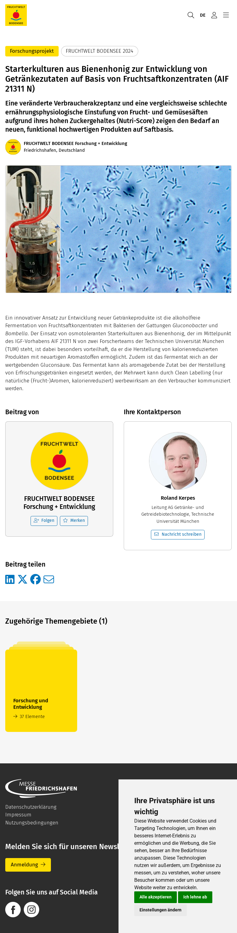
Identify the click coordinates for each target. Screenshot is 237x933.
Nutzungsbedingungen (31, 822)
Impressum (18, 814)
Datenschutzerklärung (30, 807)
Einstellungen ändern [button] (160, 909)
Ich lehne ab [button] (195, 896)
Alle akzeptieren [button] (155, 896)
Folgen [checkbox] (44, 520)
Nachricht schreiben (178, 534)
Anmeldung (24, 864)
